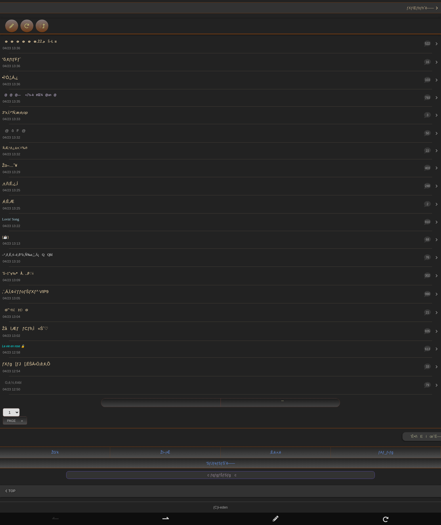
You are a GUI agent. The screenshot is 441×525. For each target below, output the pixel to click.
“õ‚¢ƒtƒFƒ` (11, 59)
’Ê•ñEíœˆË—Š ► (426, 437)
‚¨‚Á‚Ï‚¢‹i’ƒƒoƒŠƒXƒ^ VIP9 (25, 291)
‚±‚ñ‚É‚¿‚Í (10, 183)
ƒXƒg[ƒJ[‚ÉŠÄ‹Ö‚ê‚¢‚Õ (26, 364)
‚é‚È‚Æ (8, 201)
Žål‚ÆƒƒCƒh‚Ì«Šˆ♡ (25, 328)
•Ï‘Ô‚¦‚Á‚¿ (10, 77)
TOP (10, 491)
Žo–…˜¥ (9, 165)
